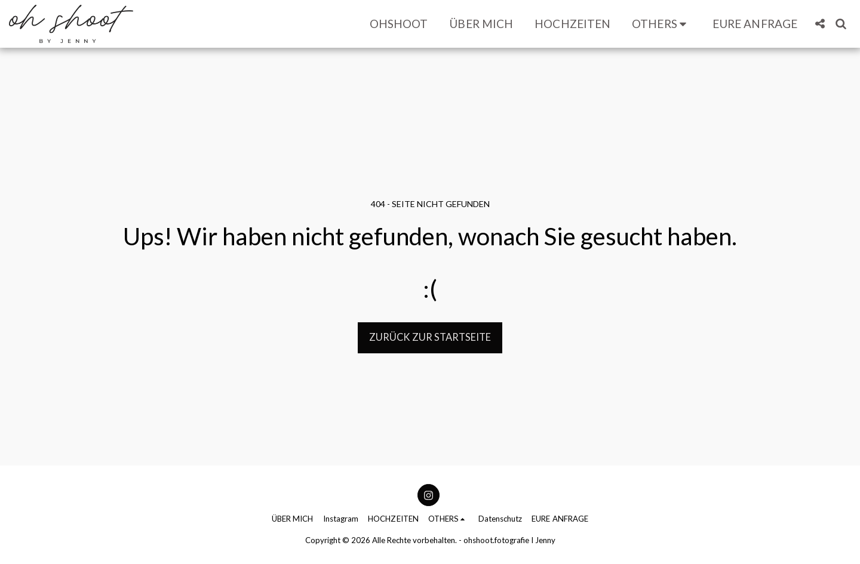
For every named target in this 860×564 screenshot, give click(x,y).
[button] (661, 23)
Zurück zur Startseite (430, 337)
